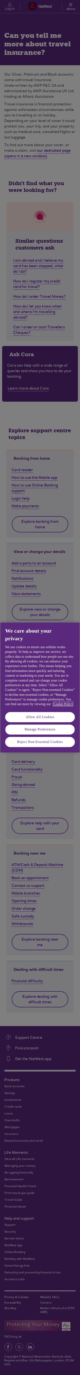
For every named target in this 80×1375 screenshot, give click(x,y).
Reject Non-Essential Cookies (40, 742)
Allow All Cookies (40, 717)
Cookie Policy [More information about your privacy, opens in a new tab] (63, 704)
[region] (40, 687)
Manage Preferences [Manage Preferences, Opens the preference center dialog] (40, 729)
